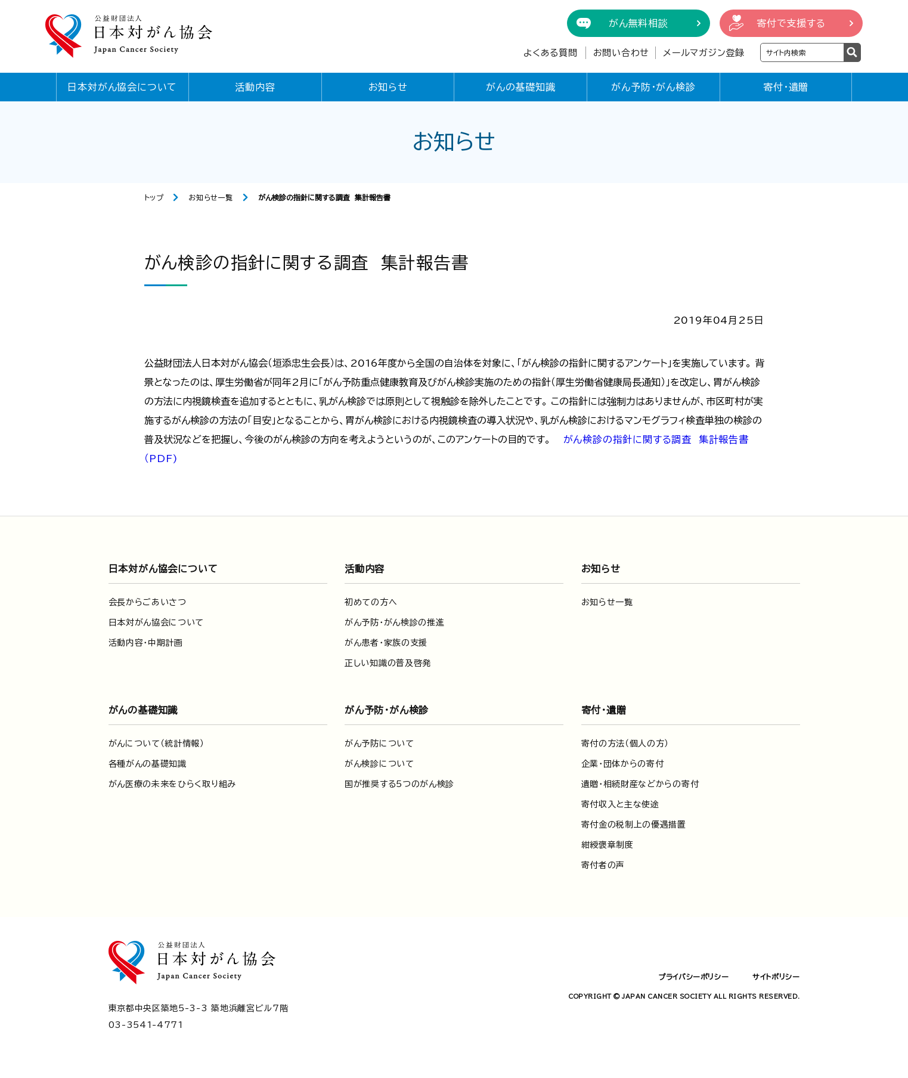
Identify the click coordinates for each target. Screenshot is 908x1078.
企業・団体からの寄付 (622, 764)
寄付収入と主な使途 (620, 804)
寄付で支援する (791, 23)
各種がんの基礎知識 (148, 764)
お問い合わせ (621, 52)
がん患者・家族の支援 (386, 643)
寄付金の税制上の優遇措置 (633, 824)
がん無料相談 (638, 23)
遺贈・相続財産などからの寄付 (640, 784)
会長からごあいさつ (148, 602)
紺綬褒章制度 (607, 845)
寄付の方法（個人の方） (625, 743)
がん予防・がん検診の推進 (394, 622)
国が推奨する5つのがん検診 (399, 784)
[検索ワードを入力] (802, 52)
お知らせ (388, 87)
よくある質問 (550, 52)
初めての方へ (371, 602)
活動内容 (255, 87)
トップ (154, 197)
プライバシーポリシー (693, 976)
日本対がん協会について (122, 87)
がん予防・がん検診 (653, 87)
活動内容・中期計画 (146, 643)
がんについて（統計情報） (156, 743)
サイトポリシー (775, 976)
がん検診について (379, 764)
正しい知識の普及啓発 (388, 663)
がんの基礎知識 (521, 87)
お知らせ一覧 (210, 197)
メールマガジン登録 (704, 52)
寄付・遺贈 (785, 87)
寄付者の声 (603, 865)
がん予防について (379, 743)
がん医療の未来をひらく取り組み (173, 784)
